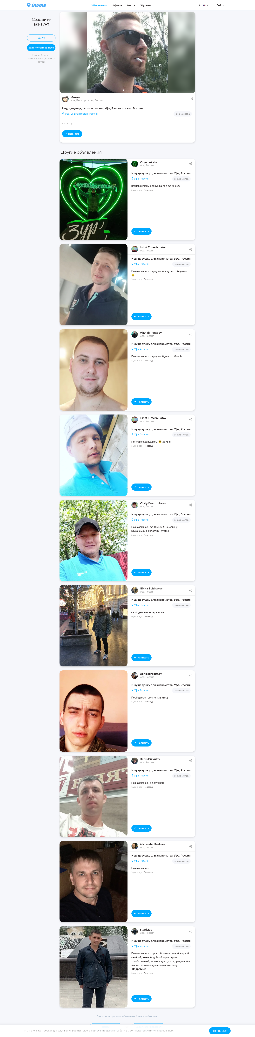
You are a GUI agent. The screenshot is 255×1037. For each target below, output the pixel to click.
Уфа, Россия (139, 178)
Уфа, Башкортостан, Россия (80, 114)
